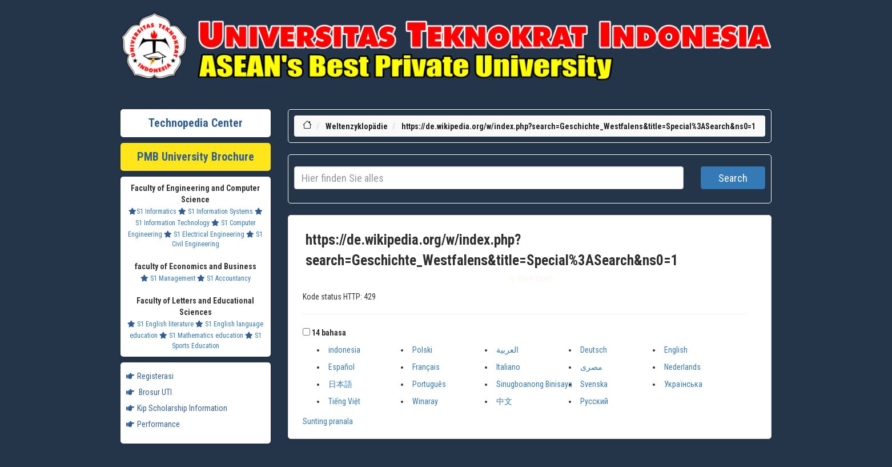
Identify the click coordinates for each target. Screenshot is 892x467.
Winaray (425, 401)
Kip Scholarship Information (176, 408)
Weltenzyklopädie (357, 126)
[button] (306, 332)
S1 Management (167, 278)
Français (426, 367)
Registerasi (150, 376)
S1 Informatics (152, 211)
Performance (153, 424)
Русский (594, 401)
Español (341, 367)
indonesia (344, 349)
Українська (683, 384)
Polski (422, 349)
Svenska (594, 384)
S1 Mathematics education (201, 336)
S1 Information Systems (215, 211)
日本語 (340, 384)
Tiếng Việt (344, 401)
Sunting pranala (328, 421)
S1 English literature (160, 324)
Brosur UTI (149, 392)
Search (733, 178)
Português (429, 384)
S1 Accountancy (224, 278)
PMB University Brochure (195, 156)
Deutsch (593, 349)
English (676, 349)
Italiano (508, 367)
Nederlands (682, 367)
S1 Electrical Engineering (204, 234)
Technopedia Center (195, 123)
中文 (504, 401)
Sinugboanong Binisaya (534, 384)
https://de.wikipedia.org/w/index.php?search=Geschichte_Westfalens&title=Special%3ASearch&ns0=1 (578, 126)
